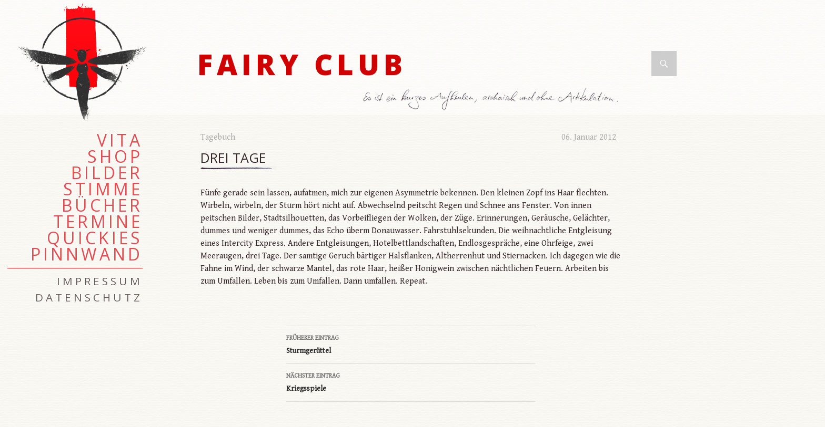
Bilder (107, 173)
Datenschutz (89, 297)
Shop (115, 156)
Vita (120, 140)
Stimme (103, 189)
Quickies (95, 238)
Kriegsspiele (411, 381)
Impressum (100, 281)
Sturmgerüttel (411, 343)
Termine (98, 222)
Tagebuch (217, 137)
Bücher (102, 205)
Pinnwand (87, 254)
